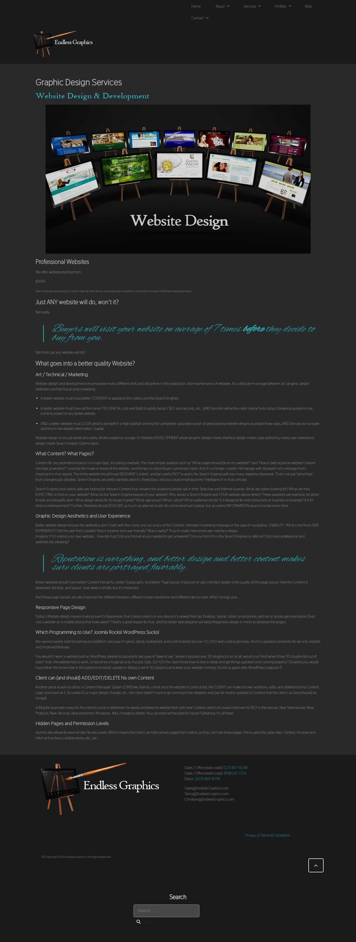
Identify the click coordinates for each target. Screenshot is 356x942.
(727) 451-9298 (235, 767)
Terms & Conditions (275, 835)
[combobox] (166, 911)
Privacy (250, 835)
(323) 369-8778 (207, 778)
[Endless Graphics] (64, 44)
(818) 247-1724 (235, 773)
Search (146, 922)
